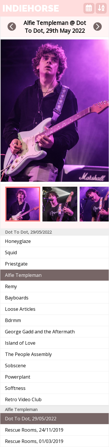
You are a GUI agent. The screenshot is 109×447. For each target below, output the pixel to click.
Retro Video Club (23, 399)
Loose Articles (20, 309)
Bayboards (16, 298)
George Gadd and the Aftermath (40, 331)
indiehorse (30, 8)
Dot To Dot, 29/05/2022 (30, 418)
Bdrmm (13, 320)
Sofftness (15, 388)
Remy (11, 286)
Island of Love (20, 343)
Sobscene (15, 365)
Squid (11, 252)
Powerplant (17, 377)
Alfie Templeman (23, 275)
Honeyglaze (18, 241)
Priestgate (16, 264)
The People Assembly (28, 354)
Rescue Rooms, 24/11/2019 (34, 430)
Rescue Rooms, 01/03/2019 (34, 441)
